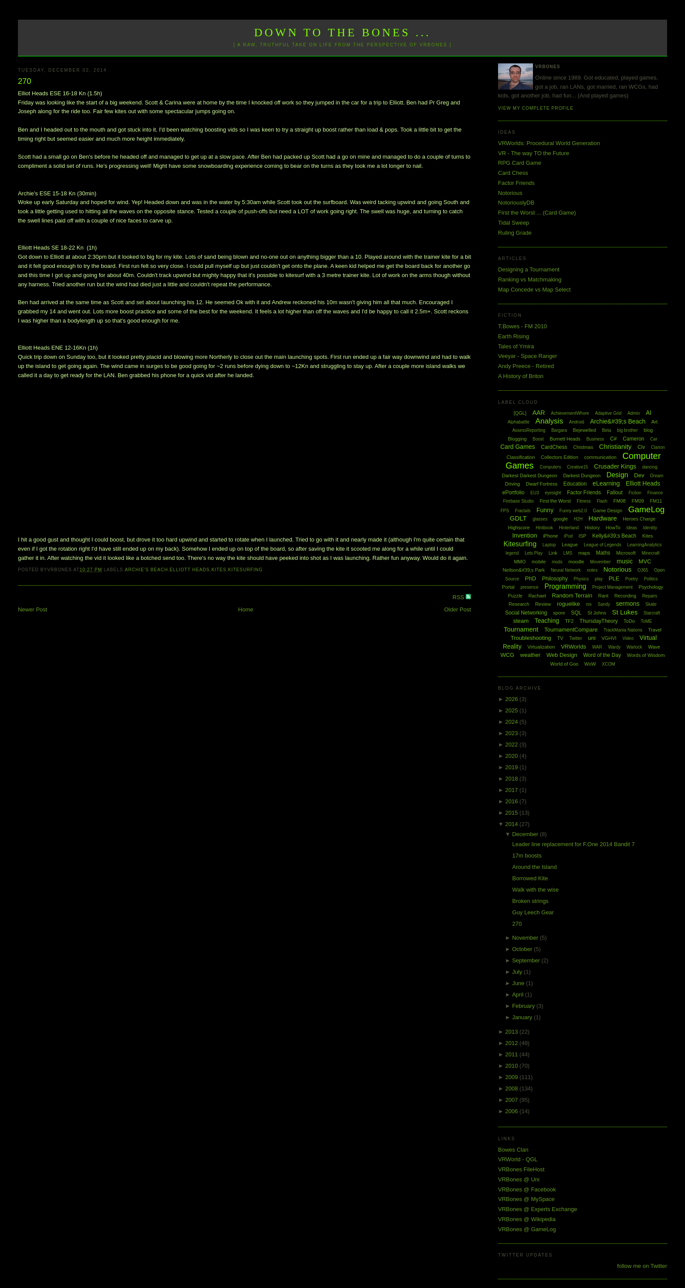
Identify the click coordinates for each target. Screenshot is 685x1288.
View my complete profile (536, 108)
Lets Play (534, 553)
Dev (639, 475)
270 (24, 81)
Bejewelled (584, 430)
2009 (512, 1077)
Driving (512, 483)
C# (613, 439)
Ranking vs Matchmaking (529, 279)
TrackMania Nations (623, 630)
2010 (512, 1065)
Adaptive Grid (608, 413)
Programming (565, 586)
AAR (539, 412)
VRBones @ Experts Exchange (537, 1209)
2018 (512, 778)
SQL (576, 613)
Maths (603, 553)
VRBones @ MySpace (526, 1199)
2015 (512, 812)
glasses (540, 519)
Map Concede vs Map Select (534, 289)
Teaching (547, 620)
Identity (650, 527)
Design (617, 475)
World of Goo (564, 664)
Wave (654, 646)
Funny (545, 510)
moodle (576, 561)
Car (653, 439)
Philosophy (555, 579)
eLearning (606, 483)
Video (628, 638)
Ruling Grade (515, 232)
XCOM (608, 664)
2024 (512, 722)
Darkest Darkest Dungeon (529, 475)
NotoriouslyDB (516, 202)
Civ (641, 447)
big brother (627, 430)
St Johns (597, 612)
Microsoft (626, 552)
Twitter (575, 638)
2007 (512, 1100)
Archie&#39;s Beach (618, 421)
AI (648, 412)
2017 (512, 790)
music (625, 561)
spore (559, 612)
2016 (512, 801)
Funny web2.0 (573, 510)
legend (512, 553)
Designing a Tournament (529, 269)
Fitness (584, 501)
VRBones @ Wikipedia (527, 1219)
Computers (550, 467)
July (518, 972)
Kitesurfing (245, 569)
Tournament (521, 629)
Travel (654, 629)
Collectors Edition (559, 457)
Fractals (523, 510)
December (526, 834)
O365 (642, 570)
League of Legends (602, 544)
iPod (568, 536)
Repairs (649, 596)
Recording (625, 595)
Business (595, 439)
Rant (603, 595)
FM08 (619, 500)
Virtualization (541, 646)
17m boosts (527, 855)
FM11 (656, 500)
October (523, 949)
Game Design (607, 510)
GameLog (646, 509)
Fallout (615, 493)
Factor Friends (516, 183)
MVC (645, 561)
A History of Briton (520, 376)
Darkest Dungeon (582, 475)
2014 (512, 824)
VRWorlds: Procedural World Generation (549, 143)
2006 (512, 1111)
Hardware (602, 518)
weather (530, 655)
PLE (614, 578)
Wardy (614, 647)
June (519, 983)
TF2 (569, 621)
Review (543, 604)
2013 (512, 1031)
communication (600, 457)
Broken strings (530, 901)
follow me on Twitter (642, 1266)
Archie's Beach (146, 569)
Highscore (519, 527)
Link (553, 552)
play (598, 578)
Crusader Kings (615, 466)
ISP (582, 535)
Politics (651, 578)
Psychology (651, 587)
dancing (649, 467)
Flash (602, 501)
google (561, 518)
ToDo (629, 621)
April (518, 994)
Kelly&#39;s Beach (614, 536)
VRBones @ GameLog (527, 1229)
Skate (651, 604)
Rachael (537, 595)
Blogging (517, 438)
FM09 (638, 500)
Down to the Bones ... (342, 32)
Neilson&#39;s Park (523, 570)
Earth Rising (513, 336)
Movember (600, 561)
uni (591, 638)
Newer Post (32, 609)
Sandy (604, 604)
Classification (521, 457)
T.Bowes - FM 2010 (522, 326)
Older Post (457, 609)
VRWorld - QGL (518, 1159)
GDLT (518, 518)
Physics (581, 578)
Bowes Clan (513, 1149)
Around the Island (534, 867)
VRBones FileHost (521, 1169)
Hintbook (544, 527)
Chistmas (583, 447)
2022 (512, 744)
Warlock (634, 647)
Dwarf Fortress (541, 483)
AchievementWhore (570, 413)
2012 (512, 1043)
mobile (539, 561)
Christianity (615, 446)
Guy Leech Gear (533, 912)
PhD (530, 578)
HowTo (612, 527)
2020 (512, 756)
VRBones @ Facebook (527, 1189)
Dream (656, 475)
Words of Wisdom (646, 655)
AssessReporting (529, 430)
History (592, 527)
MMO (520, 561)
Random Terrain (572, 595)
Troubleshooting (531, 638)
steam (521, 621)
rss (589, 604)
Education (575, 484)
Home (245, 609)
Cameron (633, 439)
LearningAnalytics (644, 544)
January (523, 1017)
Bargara (559, 430)
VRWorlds (573, 646)
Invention (524, 535)
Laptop (549, 544)
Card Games (517, 446)
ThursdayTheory (599, 621)
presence (529, 587)
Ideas (631, 527)
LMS (567, 553)
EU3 (534, 492)
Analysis (549, 421)
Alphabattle (518, 422)
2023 (512, 733)
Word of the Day (602, 655)
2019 (512, 767)
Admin (633, 413)
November (526, 937)
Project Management (612, 587)
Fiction (635, 492)
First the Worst (555, 500)
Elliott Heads (190, 569)
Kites (218, 569)
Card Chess (513, 173)
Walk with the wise (535, 889)
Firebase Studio (518, 501)
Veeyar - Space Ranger (527, 356)
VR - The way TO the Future (533, 153)
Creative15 (577, 467)
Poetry (631, 578)
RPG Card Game (519, 163)
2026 (512, 699)
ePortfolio (513, 493)
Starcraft (651, 613)
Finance (655, 492)
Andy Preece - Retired (526, 366)
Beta (606, 430)
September (526, 960)
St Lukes (624, 612)
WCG (507, 655)
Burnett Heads (565, 438)
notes (592, 570)
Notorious (510, 193)
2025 (512, 710)
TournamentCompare (571, 629)
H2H (578, 519)
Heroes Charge (639, 518)
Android (576, 422)
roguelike (568, 604)
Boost (538, 439)
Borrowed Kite (530, 878)
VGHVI (609, 638)
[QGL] (520, 413)
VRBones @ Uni (519, 1179)
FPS (505, 510)
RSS (459, 597)
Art (654, 421)
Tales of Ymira (516, 346)
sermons (628, 603)
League (570, 544)
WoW (590, 664)
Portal (508, 587)
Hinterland (569, 527)
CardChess (554, 447)
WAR (597, 647)
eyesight (553, 492)
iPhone (550, 535)
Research (519, 604)
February (524, 1006)
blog (648, 430)
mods (557, 561)
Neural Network (566, 570)
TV (560, 638)
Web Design (562, 655)
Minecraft (651, 553)
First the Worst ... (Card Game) (537, 212)
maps (584, 552)
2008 (512, 1088)
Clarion (658, 447)
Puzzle (515, 595)
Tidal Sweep (513, 222)
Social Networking (526, 613)
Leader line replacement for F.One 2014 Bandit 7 (573, 844)
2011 (512, 1054)
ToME (646, 621)
